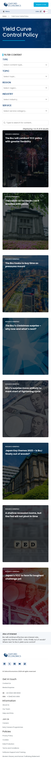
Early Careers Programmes (13, 727)
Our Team (6, 709)
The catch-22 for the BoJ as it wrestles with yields (22, 202)
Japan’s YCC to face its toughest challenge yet (24, 577)
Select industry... (25, 99)
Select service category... (25, 110)
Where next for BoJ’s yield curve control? (19, 642)
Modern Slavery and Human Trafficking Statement (21, 756)
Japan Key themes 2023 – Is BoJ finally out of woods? (23, 452)
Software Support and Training (14, 752)
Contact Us (7, 683)
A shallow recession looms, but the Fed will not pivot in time (23, 514)
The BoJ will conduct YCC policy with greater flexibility (23, 140)
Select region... (25, 87)
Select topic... (25, 76)
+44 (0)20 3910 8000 (13, 693)
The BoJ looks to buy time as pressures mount (21, 265)
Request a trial (41, 5)
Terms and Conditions (11, 748)
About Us (6, 705)
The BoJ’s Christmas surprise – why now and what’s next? (23, 327)
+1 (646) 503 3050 (13, 696)
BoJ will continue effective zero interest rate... (21, 637)
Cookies (6, 740)
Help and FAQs (8, 713)
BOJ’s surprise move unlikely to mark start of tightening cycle (23, 390)
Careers (6, 723)
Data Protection (8, 744)
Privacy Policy (8, 736)
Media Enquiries (8, 687)
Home (4, 16)
